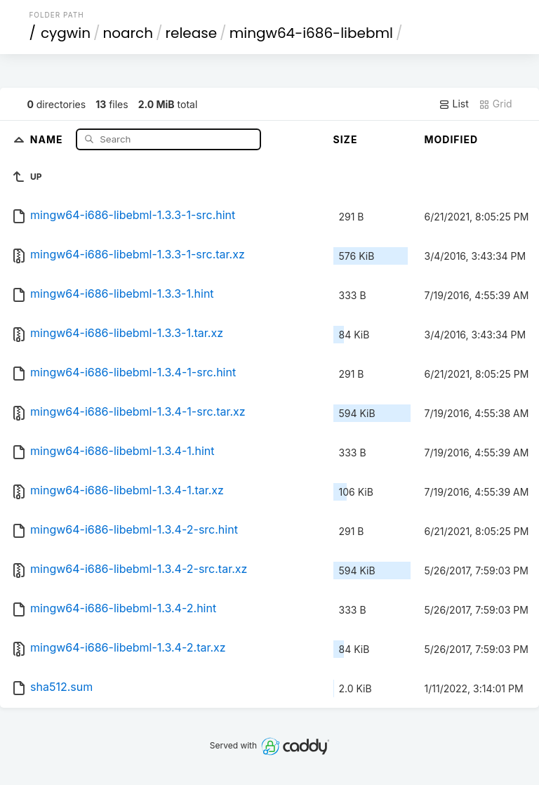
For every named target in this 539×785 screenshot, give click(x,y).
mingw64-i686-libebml (311, 33)
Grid (495, 104)
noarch (128, 33)
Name (48, 139)
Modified (452, 139)
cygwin (66, 33)
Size (345, 139)
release (192, 33)
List (454, 104)
